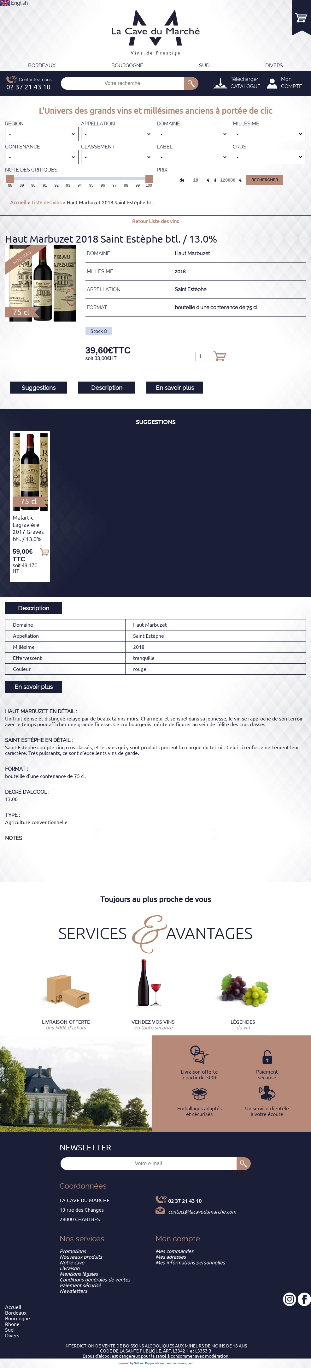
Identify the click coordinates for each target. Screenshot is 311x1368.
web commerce (176, 1363)
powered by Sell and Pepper (136, 1363)
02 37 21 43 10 (185, 1201)
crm (190, 1363)
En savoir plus (175, 387)
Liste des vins (47, 202)
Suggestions (38, 387)
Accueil (18, 202)
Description (106, 387)
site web (160, 1363)
